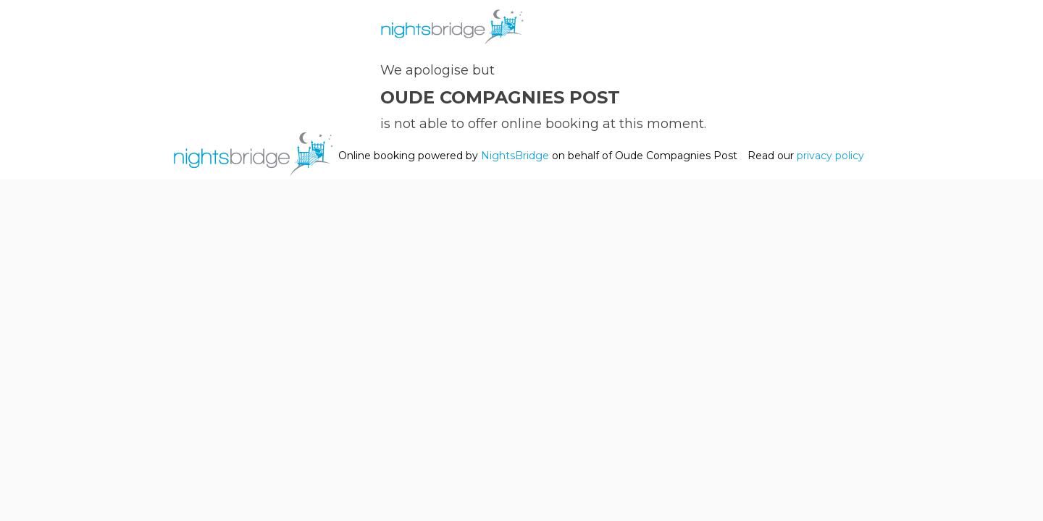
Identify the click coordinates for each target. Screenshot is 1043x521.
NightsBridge (515, 155)
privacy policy (830, 155)
